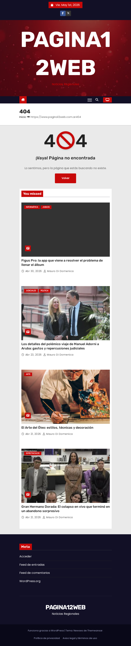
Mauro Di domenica (58, 271)
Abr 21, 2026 (33, 434)
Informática (32, 207)
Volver (65, 178)
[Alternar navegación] (90, 100)
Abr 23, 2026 (34, 354)
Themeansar (95, 630)
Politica (44, 290)
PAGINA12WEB (65, 607)
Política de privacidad (47, 638)
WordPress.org (29, 581)
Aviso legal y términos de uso (80, 638)
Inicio (22, 117)
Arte (28, 374)
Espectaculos (32, 453)
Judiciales (31, 290)
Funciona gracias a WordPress (46, 630)
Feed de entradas (32, 565)
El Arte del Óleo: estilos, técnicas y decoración (57, 428)
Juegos (46, 207)
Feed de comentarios (34, 573)
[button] (98, 100)
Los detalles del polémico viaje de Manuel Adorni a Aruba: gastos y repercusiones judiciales (60, 346)
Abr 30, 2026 (34, 271)
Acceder (25, 556)
